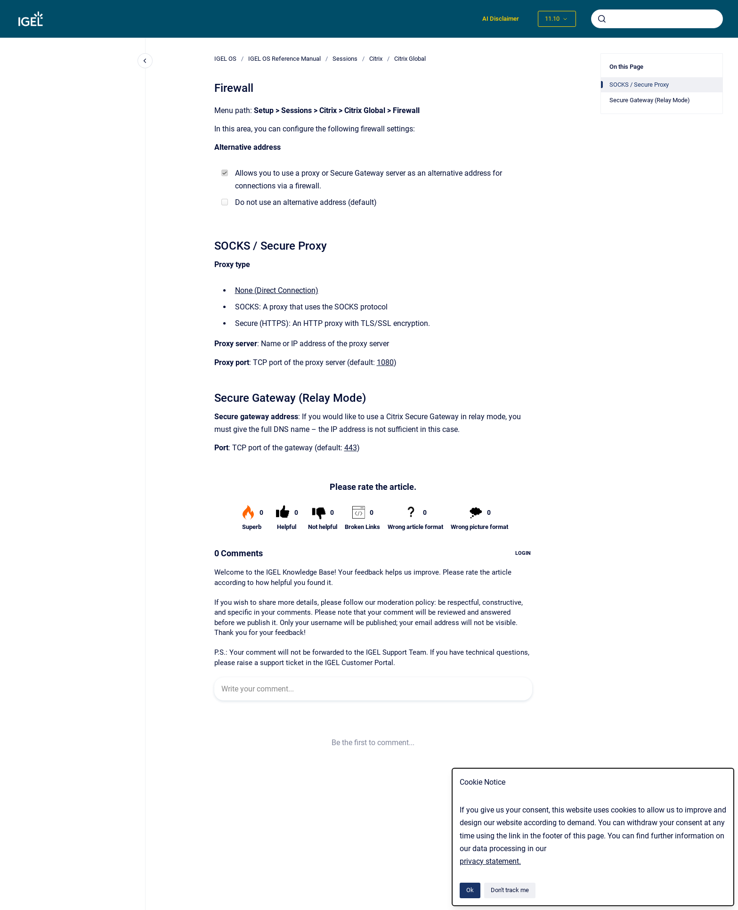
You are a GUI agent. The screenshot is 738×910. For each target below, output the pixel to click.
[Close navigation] (145, 60)
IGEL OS (225, 58)
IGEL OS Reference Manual (284, 58)
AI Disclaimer (500, 18)
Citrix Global (410, 58)
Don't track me (510, 890)
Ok (470, 890)
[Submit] (601, 18)
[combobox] (657, 19)
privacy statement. (490, 861)
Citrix (375, 58)
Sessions (345, 58)
